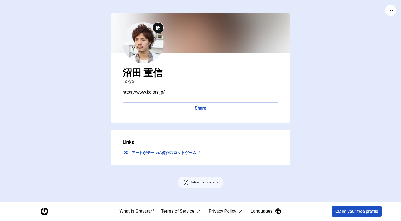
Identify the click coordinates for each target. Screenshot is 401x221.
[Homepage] (44, 211)
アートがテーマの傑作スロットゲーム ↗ (166, 152)
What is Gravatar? (136, 211)
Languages (266, 211)
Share (200, 108)
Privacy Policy (222, 211)
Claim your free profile (356, 211)
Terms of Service (177, 211)
